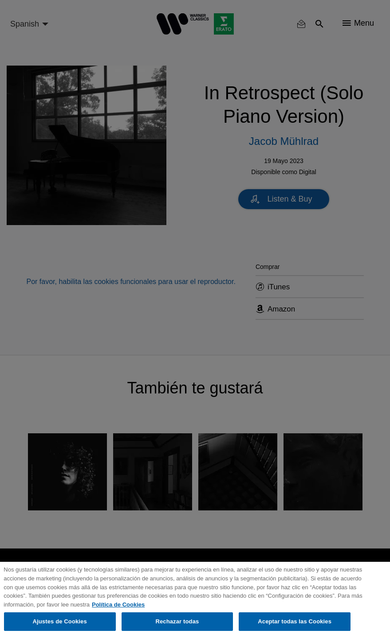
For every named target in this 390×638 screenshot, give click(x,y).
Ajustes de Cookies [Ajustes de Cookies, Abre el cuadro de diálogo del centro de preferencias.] (60, 621)
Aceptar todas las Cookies (294, 621)
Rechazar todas (177, 621)
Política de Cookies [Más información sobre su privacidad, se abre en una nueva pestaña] (118, 604)
